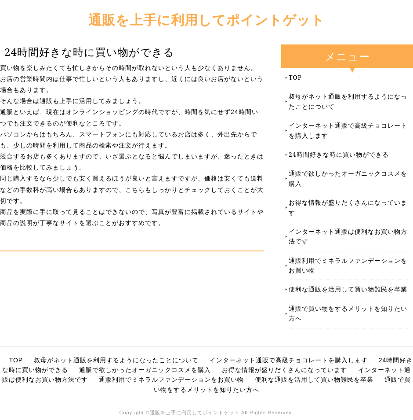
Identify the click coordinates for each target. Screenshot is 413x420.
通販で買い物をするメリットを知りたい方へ (348, 313)
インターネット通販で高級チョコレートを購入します (348, 130)
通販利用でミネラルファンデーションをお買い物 (348, 265)
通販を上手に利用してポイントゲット (206, 20)
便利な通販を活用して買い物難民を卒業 (348, 289)
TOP (295, 77)
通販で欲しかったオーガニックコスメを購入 (348, 178)
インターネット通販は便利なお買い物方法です (348, 236)
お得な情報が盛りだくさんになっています (348, 207)
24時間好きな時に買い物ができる (339, 154)
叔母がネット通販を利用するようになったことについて (348, 101)
